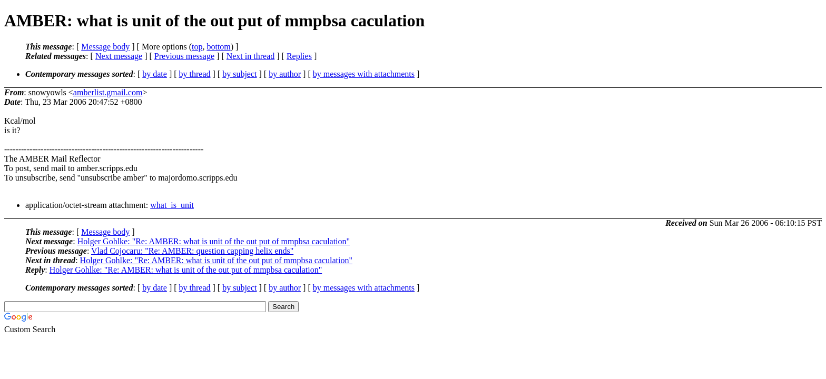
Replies (299, 56)
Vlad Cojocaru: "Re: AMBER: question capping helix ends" (192, 250)
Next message (118, 56)
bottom (218, 46)
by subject (239, 73)
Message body (105, 46)
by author (285, 73)
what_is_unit (172, 205)
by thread (195, 73)
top (197, 46)
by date (154, 73)
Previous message (184, 56)
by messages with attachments (364, 73)
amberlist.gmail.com (108, 92)
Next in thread (251, 56)
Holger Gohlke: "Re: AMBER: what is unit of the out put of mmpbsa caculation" (213, 241)
